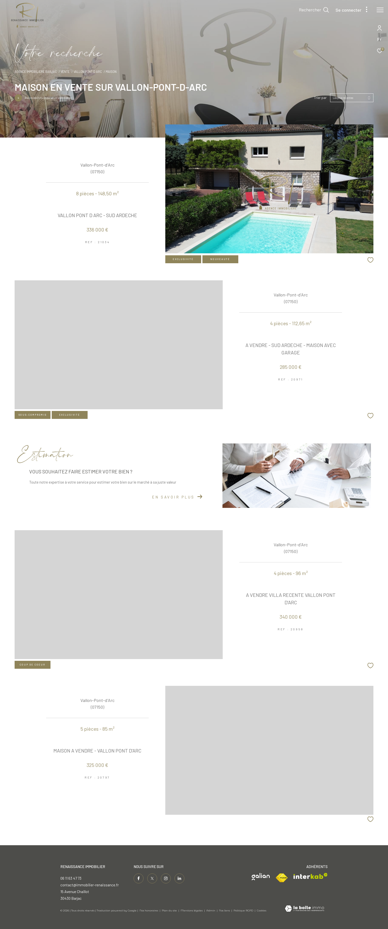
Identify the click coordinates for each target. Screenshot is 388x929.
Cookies (261, 910)
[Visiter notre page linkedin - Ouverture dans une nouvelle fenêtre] (179, 878)
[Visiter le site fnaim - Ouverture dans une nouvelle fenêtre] (281, 878)
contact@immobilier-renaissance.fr (89, 885)
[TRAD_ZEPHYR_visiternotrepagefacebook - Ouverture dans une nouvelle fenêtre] (139, 878)
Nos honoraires (149, 910)
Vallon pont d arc (87, 71)
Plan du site (170, 910)
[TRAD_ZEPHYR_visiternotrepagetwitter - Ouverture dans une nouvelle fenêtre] (152, 878)
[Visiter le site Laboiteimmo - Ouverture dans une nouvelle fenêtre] (304, 908)
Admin (211, 910)
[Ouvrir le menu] (380, 10)
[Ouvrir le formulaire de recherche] (314, 10)
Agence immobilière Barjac (36, 71)
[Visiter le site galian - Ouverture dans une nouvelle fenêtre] (261, 876)
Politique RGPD (243, 910)
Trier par (320, 98)
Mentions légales (192, 910)
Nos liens (225, 910)
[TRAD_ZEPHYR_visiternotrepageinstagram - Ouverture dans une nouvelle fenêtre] (166, 878)
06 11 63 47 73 (70, 878)
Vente (65, 71)
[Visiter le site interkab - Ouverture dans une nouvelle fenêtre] (310, 876)
